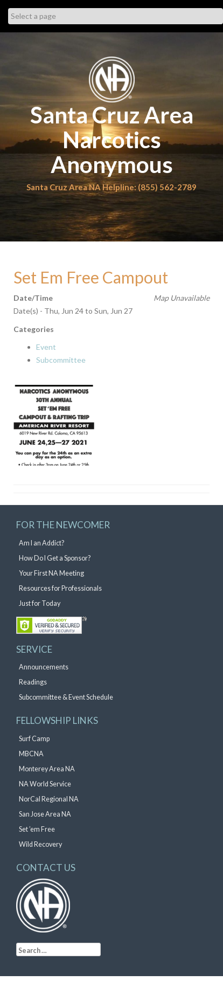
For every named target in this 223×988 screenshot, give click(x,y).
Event (46, 346)
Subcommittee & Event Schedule (66, 697)
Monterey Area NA (47, 769)
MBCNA (31, 754)
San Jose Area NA (45, 814)
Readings (33, 682)
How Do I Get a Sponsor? (54, 558)
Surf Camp (34, 739)
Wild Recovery (40, 844)
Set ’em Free (37, 829)
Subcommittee (61, 359)
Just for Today (39, 603)
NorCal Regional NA (49, 799)
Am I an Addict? (41, 543)
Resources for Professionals (60, 588)
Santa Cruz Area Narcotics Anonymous (111, 139)
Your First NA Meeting (51, 573)
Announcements (43, 667)
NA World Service (45, 784)
